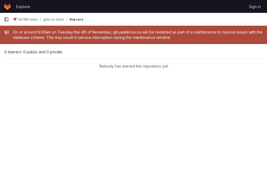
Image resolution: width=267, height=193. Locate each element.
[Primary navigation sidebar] (6, 19)
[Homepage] (7, 6)
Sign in (255, 6)
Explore (23, 6)
